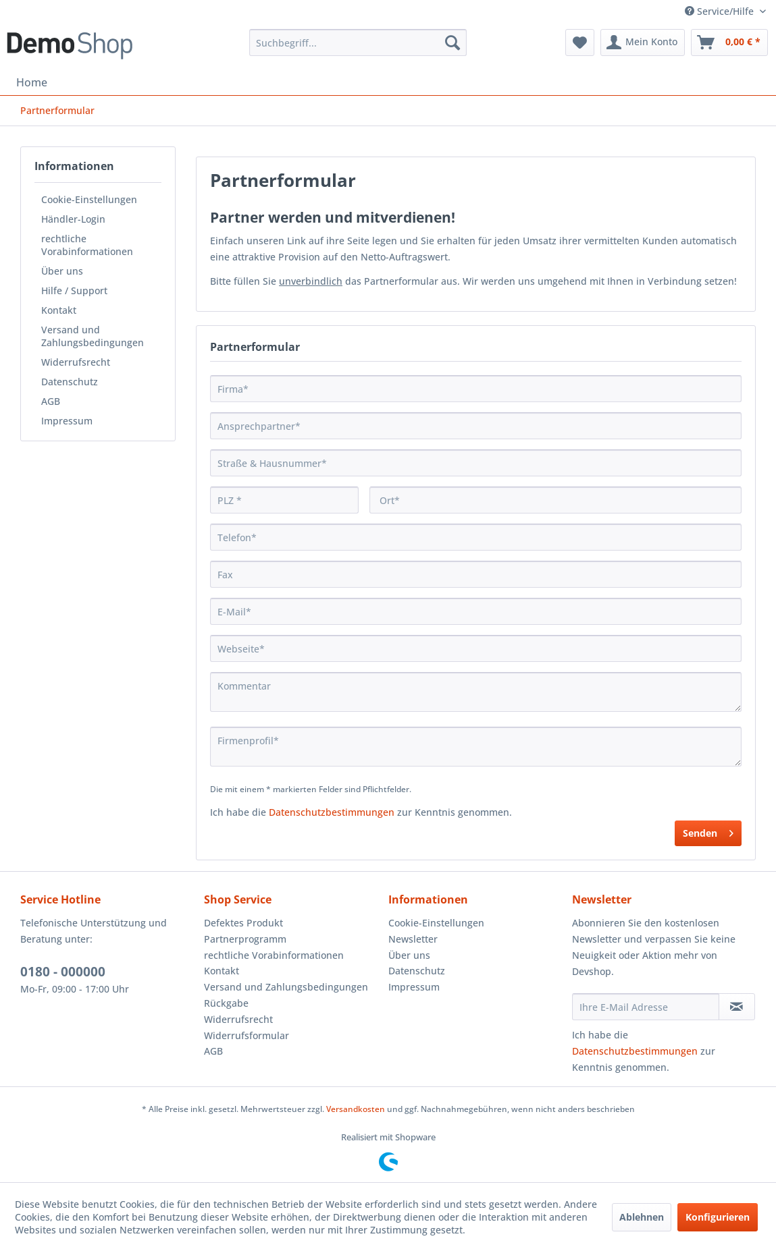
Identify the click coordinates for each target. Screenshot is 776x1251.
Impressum (67, 420)
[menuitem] (358, 42)
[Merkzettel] (579, 42)
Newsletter (413, 939)
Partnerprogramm (245, 939)
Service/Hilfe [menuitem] (720, 11)
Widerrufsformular (246, 1035)
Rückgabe (226, 1003)
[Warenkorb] (729, 42)
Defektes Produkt (243, 922)
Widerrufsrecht (75, 362)
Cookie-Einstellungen (89, 199)
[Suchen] (452, 42)
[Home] (32, 82)
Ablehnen (641, 1217)
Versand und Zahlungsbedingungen (92, 336)
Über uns (62, 271)
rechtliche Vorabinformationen (87, 245)
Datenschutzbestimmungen (331, 812)
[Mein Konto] (642, 42)
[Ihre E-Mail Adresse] (645, 1006)
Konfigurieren (718, 1217)
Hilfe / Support (74, 290)
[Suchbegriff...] (358, 42)
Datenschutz (69, 381)
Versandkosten (355, 1109)
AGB (50, 401)
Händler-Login (73, 219)
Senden (708, 831)
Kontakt (58, 310)
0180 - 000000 (62, 971)
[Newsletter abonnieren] (737, 1006)
